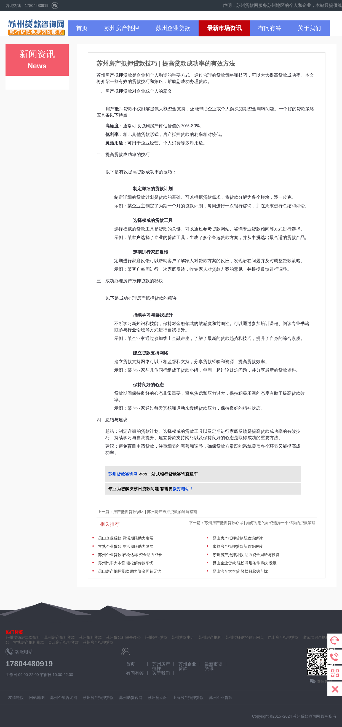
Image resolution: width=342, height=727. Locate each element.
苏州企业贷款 (173, 28)
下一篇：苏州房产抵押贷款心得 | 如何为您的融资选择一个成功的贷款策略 (253, 523)
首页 (82, 28)
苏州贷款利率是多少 (123, 637)
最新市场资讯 (224, 28)
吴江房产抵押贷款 (63, 642)
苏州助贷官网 (130, 697)
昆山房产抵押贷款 (283, 637)
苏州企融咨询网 (63, 697)
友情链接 (16, 697)
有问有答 (269, 28)
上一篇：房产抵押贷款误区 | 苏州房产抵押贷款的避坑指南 (147, 511)
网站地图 (37, 697)
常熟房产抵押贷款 (28, 642)
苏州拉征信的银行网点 (244, 637)
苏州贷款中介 (182, 637)
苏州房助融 (157, 697)
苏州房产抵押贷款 (98, 642)
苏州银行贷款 (156, 637)
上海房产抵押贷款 (188, 697)
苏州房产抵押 (121, 28)
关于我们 (309, 28)
